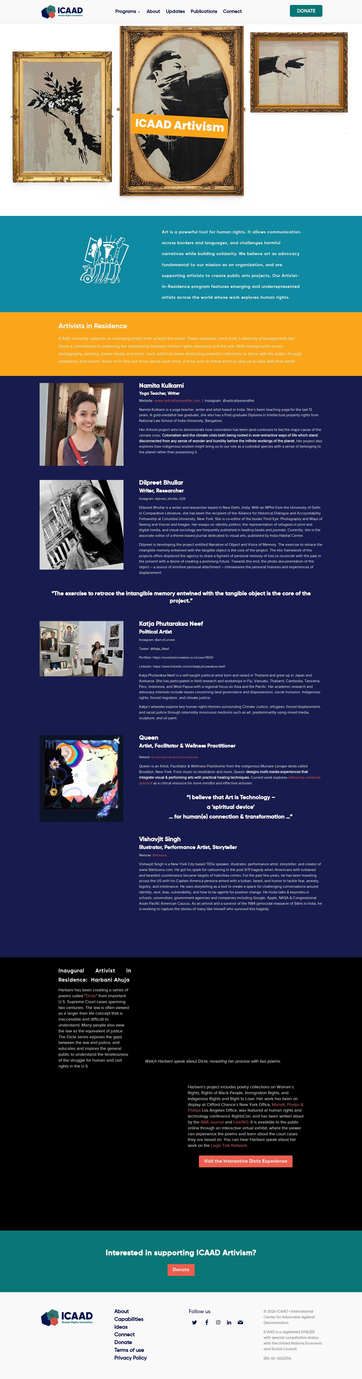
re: (174, 757)
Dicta (91, 995)
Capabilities (128, 1319)
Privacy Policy (130, 1358)
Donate (306, 12)
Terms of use (129, 1350)
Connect (232, 12)
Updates (175, 12)
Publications (204, 12)
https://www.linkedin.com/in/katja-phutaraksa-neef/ (189, 666)
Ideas (121, 1327)
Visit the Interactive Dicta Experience (245, 1161)
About (153, 12)
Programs (125, 12)
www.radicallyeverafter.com (178, 401)
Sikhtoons (159, 855)
